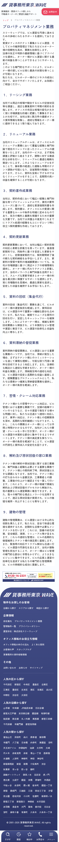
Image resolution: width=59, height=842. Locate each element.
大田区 (24, 695)
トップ (6, 20)
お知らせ (23, 667)
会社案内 (7, 621)
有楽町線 (45, 713)
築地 (30, 806)
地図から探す (42, 608)
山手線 (6, 708)
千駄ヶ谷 (7, 785)
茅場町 (38, 779)
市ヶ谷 (15, 769)
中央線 (15, 708)
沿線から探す (9, 608)
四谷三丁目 (40, 790)
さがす (8, 836)
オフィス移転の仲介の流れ (16, 644)
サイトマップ (36, 667)
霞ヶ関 (26, 785)
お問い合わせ (9, 667)
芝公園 (6, 796)
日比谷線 (39, 708)
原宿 (5, 790)
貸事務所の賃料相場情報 (15, 654)
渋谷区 (15, 695)
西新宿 (47, 753)
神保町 (24, 758)
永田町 (17, 785)
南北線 (15, 718)
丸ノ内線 (25, 718)
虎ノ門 (46, 774)
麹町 (32, 769)
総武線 (6, 718)
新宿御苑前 (8, 763)
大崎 (48, 747)
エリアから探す (26, 608)
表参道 (33, 737)
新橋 (25, 763)
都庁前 (38, 806)
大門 (23, 806)
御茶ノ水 (27, 774)
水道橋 (6, 758)
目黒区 (40, 689)
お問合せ (53, 11)
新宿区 (17, 684)
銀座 (23, 779)
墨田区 (15, 689)
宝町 (5, 812)
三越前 (22, 790)
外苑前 (47, 779)
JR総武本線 (27, 708)
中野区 (6, 695)
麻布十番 (14, 812)
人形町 (15, 758)
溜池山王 (7, 737)
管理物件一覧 (9, 626)
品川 (25, 737)
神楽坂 (31, 801)
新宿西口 (21, 801)
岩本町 (35, 785)
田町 (50, 742)
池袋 (32, 747)
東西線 (35, 718)
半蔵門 (6, 742)
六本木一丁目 (45, 812)
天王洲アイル (9, 747)
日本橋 (24, 742)
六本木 (33, 812)
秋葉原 (6, 769)
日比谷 (47, 806)
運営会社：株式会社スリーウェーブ (20, 631)
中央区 (26, 684)
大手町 (40, 747)
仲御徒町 (23, 747)
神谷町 (40, 758)
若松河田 (16, 796)
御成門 (13, 790)
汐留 (50, 790)
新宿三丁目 (8, 801)
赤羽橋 (6, 806)
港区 (32, 689)
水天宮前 (41, 801)
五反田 (37, 774)
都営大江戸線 (9, 713)
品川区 (49, 689)
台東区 (44, 684)
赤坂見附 (16, 753)
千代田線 (7, 724)
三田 (30, 790)
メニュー (51, 836)
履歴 (18, 836)
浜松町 (17, 737)
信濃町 (35, 796)
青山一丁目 (35, 753)
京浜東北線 (24, 713)
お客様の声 (8, 649)
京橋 (30, 779)
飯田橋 (42, 737)
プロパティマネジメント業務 (27, 19)
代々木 (6, 753)
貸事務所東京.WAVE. (30, 822)
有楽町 (24, 812)
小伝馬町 (34, 763)
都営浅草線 (31, 724)
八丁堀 (15, 742)
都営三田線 (46, 718)
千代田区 (7, 684)
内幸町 (33, 742)
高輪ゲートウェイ (11, 774)
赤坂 (25, 753)
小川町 (26, 796)
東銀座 (42, 742)
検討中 (29, 836)
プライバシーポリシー (29, 626)
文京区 (24, 689)
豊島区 (35, 684)
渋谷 (43, 763)
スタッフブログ (24, 649)
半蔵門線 (18, 724)
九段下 (15, 779)
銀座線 (35, 713)
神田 (32, 758)
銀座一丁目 (46, 785)
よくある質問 (37, 644)
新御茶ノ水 (46, 796)
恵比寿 (6, 779)
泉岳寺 (15, 806)
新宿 (19, 763)
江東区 (6, 689)
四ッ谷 (24, 769)
